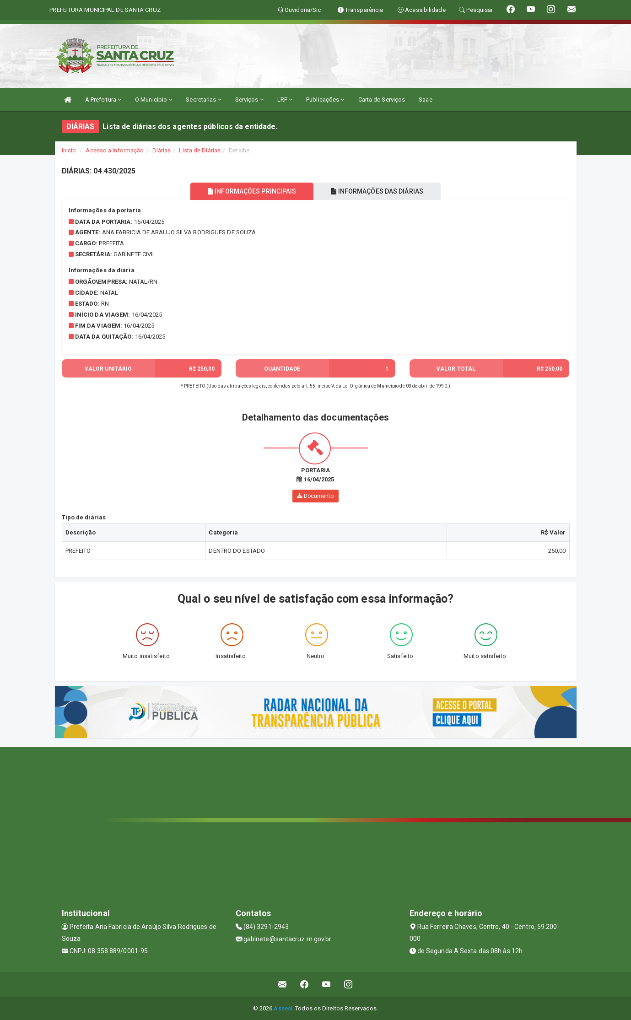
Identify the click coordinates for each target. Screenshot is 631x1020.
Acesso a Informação (115, 150)
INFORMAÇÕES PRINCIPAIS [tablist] (250, 191)
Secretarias (203, 99)
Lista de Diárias (200, 150)
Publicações (325, 99)
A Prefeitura (103, 99)
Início (69, 150)
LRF (285, 99)
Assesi (283, 1008)
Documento (315, 496)
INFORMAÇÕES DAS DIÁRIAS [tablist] (379, 191)
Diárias (161, 150)
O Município (153, 99)
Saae (425, 99)
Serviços (249, 99)
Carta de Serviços (381, 99)
